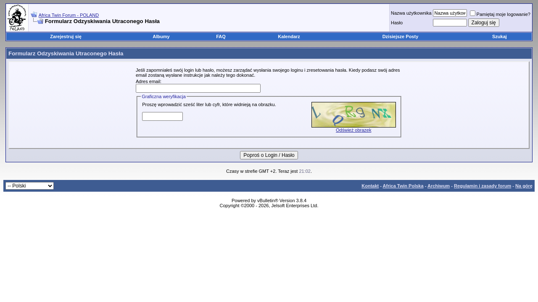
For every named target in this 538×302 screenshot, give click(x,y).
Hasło (397, 22)
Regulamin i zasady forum (482, 185)
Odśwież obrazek (353, 130)
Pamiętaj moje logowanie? (500, 14)
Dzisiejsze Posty (400, 36)
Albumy (161, 36)
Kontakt (370, 185)
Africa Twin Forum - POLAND (69, 15)
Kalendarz (289, 36)
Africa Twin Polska (403, 185)
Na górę (524, 185)
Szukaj (499, 36)
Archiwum (438, 185)
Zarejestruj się (66, 36)
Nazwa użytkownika (411, 13)
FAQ (221, 36)
